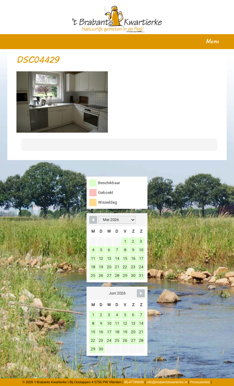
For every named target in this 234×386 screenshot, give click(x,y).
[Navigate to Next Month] (141, 293)
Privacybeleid (200, 382)
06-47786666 (134, 382)
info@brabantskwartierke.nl (167, 382)
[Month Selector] (117, 220)
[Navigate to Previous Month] (93, 220)
